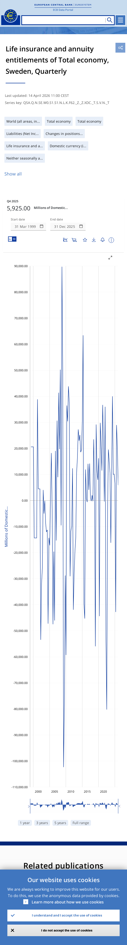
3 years (42, 822)
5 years (60, 822)
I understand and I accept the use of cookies (67, 915)
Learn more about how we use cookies (68, 902)
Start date (18, 219)
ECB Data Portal (63, 10)
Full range (81, 822)
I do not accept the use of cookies (66, 930)
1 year (25, 822)
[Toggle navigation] (120, 20)
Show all (13, 174)
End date (56, 219)
